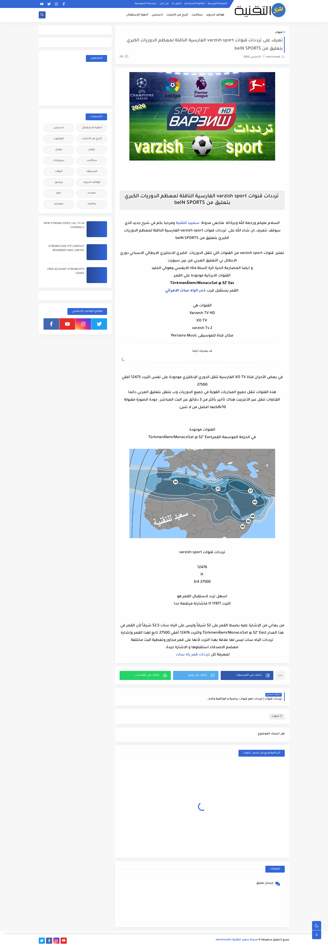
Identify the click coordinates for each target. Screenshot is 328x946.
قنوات (278, 32)
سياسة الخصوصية (146, 3)
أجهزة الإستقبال (137, 15)
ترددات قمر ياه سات (192, 655)
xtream (58, 204)
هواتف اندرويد (215, 15)
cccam (92, 193)
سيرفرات (58, 160)
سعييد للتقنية (188, 223)
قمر (185, 291)
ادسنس (157, 15)
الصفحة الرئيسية (217, 3)
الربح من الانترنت (177, 15)
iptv (58, 193)
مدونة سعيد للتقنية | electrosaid (237, 939)
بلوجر (92, 149)
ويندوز (59, 182)
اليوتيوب (59, 138)
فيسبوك (91, 171)
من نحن (164, 3)
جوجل (58, 149)
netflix (92, 204)
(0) (124, 56)
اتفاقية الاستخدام (194, 3)
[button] (247, 675)
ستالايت (197, 15)
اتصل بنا (177, 3)
